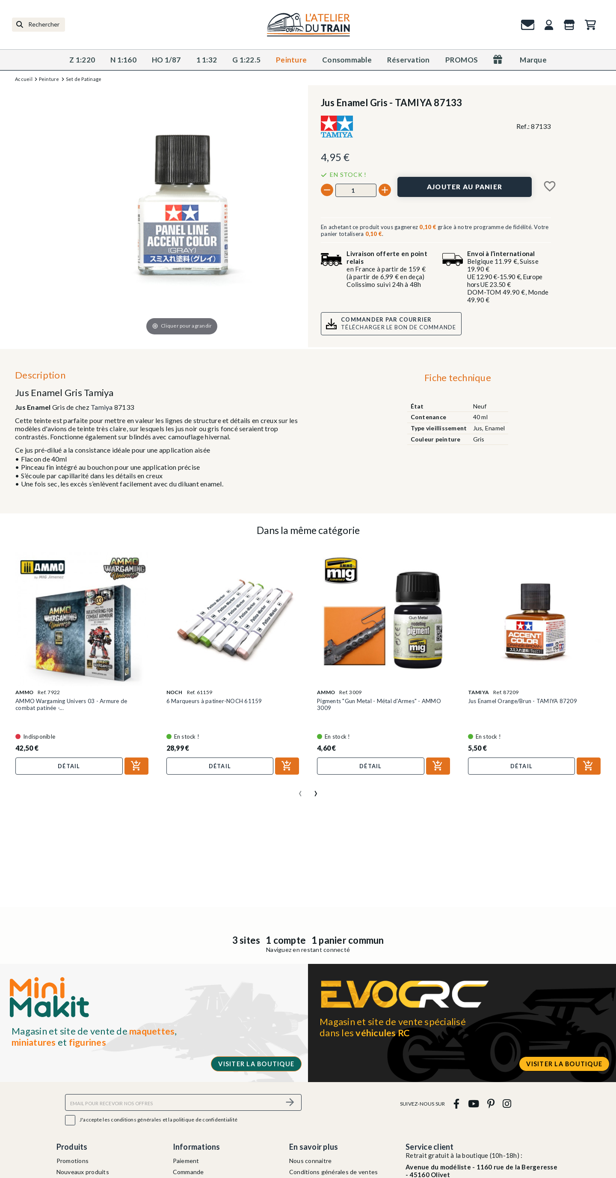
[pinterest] (490, 1104)
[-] (327, 190)
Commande (188, 1171)
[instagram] (507, 1104)
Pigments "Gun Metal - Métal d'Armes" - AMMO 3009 (379, 704)
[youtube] (473, 1104)
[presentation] (300, 790)
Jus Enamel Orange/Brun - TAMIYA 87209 (522, 701)
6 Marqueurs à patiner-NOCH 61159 (214, 701)
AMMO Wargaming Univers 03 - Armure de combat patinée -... (71, 704)
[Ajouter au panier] (464, 187)
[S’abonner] (290, 1102)
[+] (385, 190)
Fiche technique (457, 377)
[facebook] (457, 1104)
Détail (69, 766)
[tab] (457, 380)
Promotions (72, 1160)
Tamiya (102, 407)
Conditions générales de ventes (333, 1171)
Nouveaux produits (82, 1171)
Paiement (186, 1160)
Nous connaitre (310, 1160)
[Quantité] (355, 190)
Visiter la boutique (256, 1064)
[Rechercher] (38, 25)
